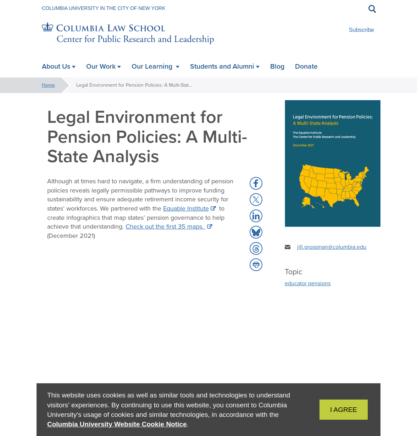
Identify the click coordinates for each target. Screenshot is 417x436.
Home (48, 85)
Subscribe (361, 30)
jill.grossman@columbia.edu (331, 247)
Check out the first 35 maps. (165, 226)
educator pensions (307, 283)
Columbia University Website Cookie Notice (117, 424)
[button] (256, 183)
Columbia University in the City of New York (103, 8)
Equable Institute (186, 208)
